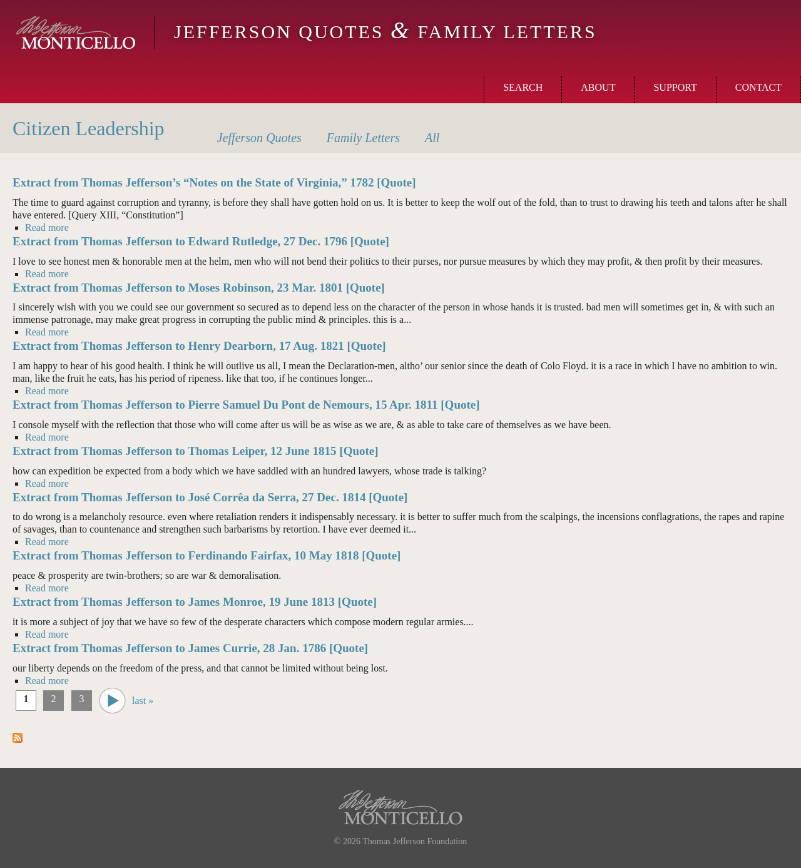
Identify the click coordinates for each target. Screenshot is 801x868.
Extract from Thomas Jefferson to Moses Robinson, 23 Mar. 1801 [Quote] (199, 287)
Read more (47, 227)
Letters (363, 138)
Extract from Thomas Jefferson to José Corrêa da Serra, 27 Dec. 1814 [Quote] (210, 497)
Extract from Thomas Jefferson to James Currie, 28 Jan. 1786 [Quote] (190, 648)
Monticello (76, 32)
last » (142, 700)
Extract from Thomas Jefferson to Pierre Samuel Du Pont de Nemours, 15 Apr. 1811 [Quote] (246, 404)
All (432, 138)
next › (112, 700)
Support (674, 87)
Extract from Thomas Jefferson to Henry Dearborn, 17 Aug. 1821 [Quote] (199, 345)
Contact (758, 87)
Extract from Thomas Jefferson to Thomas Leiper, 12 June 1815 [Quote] (196, 450)
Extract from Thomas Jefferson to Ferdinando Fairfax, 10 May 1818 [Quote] (206, 555)
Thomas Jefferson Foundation (414, 841)
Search (523, 87)
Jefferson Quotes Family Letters (385, 31)
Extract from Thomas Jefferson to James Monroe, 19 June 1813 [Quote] (195, 601)
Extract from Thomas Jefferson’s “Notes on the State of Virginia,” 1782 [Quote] (214, 182)
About (598, 87)
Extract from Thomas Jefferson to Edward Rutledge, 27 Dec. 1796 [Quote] (201, 241)
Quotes (259, 138)
